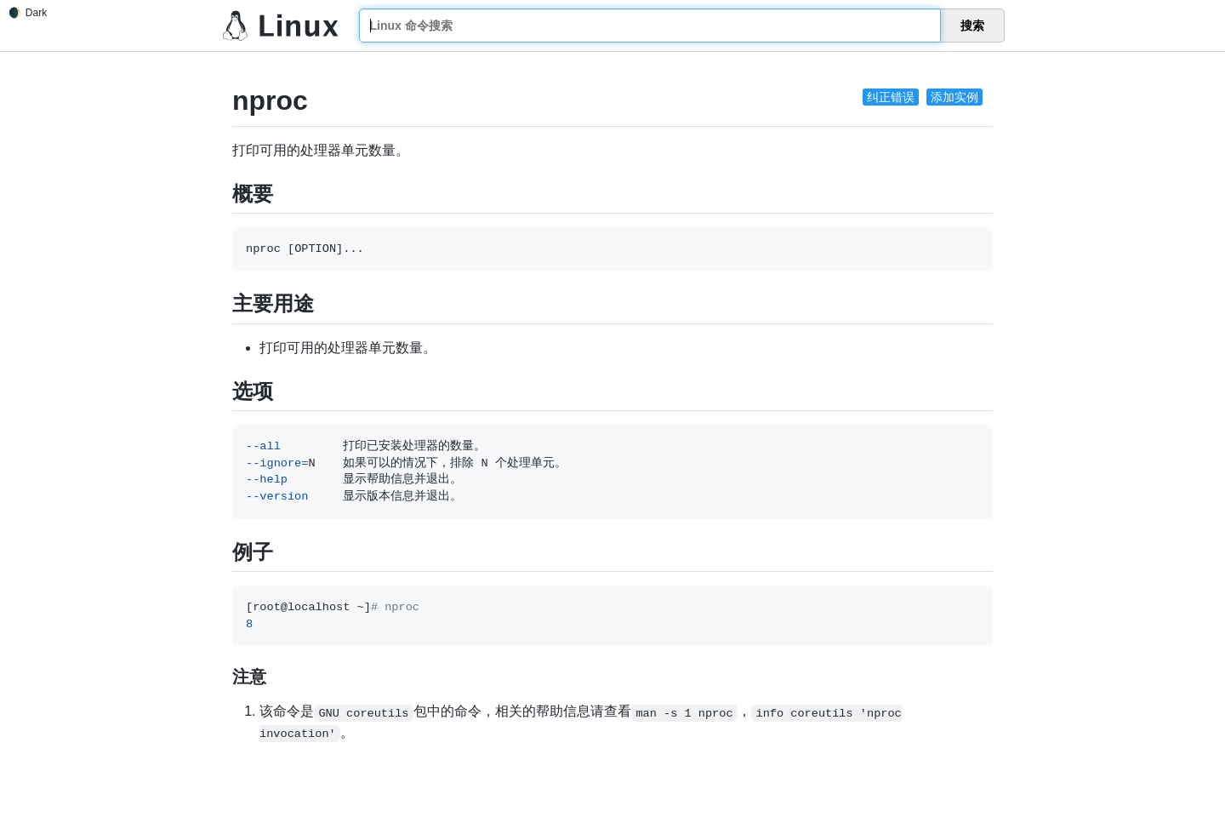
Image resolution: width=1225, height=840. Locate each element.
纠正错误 (890, 97)
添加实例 (954, 97)
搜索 (972, 25)
